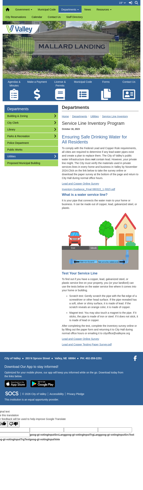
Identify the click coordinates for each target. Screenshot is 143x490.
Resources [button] (104, 9)
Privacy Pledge (75, 393)
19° (122, 2)
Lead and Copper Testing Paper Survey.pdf (87, 344)
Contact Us (54, 17)
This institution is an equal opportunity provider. (31, 399)
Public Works (14, 149)
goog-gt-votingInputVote (45, 439)
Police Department (18, 142)
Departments (79, 116)
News (87, 9)
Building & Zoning (17, 116)
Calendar (37, 17)
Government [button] (23, 9)
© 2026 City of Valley (34, 393)
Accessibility (57, 393)
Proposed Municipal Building (23, 163)
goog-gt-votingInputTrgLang (82, 434)
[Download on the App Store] (15, 383)
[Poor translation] (14, 424)
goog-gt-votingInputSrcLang (47, 434)
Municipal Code (47, 9)
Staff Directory (74, 17)
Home (65, 116)
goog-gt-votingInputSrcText (117, 434)
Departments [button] (70, 9)
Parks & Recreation (18, 136)
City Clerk (13, 122)
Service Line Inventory (115, 116)
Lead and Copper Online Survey (80, 183)
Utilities (94, 116)
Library (12, 129)
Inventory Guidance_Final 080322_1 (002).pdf (88, 189)
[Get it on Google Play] (42, 383)
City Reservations (16, 17)
